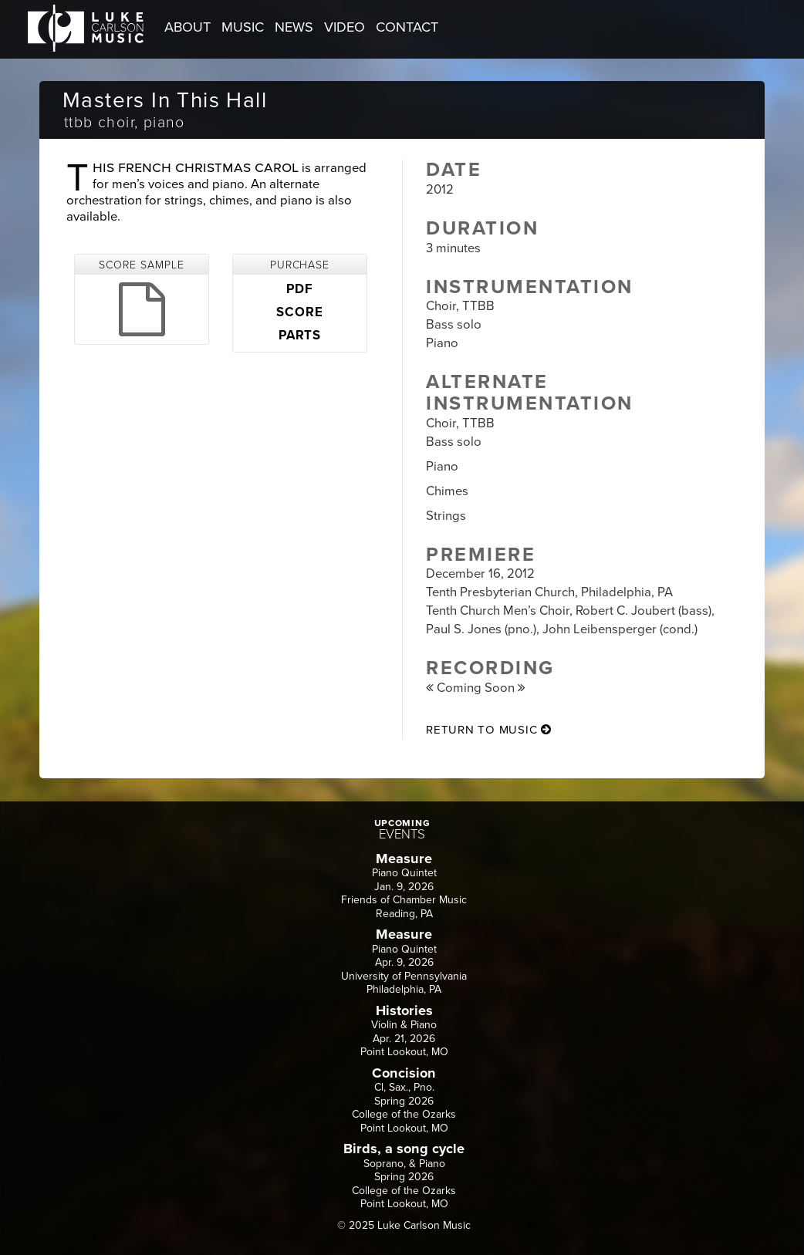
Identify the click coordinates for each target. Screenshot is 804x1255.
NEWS (294, 27)
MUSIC (242, 27)
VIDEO (344, 27)
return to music (489, 730)
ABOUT (187, 27)
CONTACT (407, 27)
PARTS (300, 335)
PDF (299, 289)
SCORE (299, 312)
